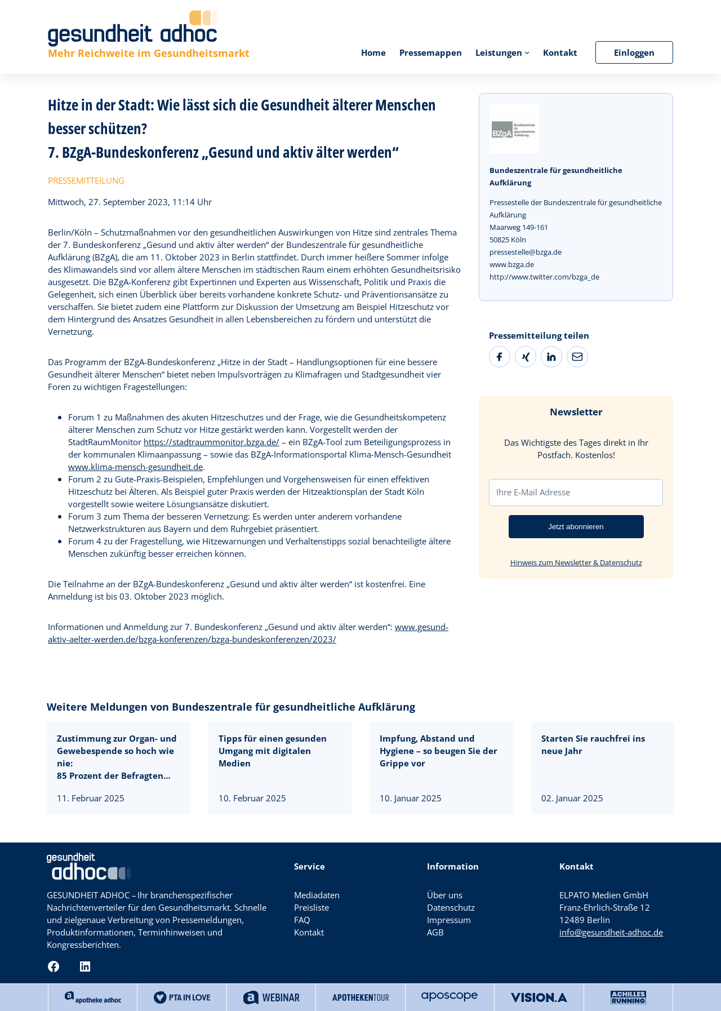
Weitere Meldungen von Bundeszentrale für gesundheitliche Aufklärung (231, 706)
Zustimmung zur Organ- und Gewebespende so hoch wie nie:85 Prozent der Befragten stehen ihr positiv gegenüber (118, 757)
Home (373, 52)
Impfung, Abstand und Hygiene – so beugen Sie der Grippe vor (438, 750)
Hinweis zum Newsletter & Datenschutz (576, 562)
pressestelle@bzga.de (525, 252)
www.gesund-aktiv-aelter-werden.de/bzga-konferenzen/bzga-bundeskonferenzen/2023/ (248, 632)
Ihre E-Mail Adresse (533, 492)
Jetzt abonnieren (576, 526)
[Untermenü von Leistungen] (526, 52)
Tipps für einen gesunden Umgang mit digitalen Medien (273, 750)
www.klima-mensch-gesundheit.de (135, 466)
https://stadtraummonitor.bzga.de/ (211, 442)
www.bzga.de (511, 264)
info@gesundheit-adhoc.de (611, 932)
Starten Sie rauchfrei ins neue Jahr (593, 744)
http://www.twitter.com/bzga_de (544, 277)
